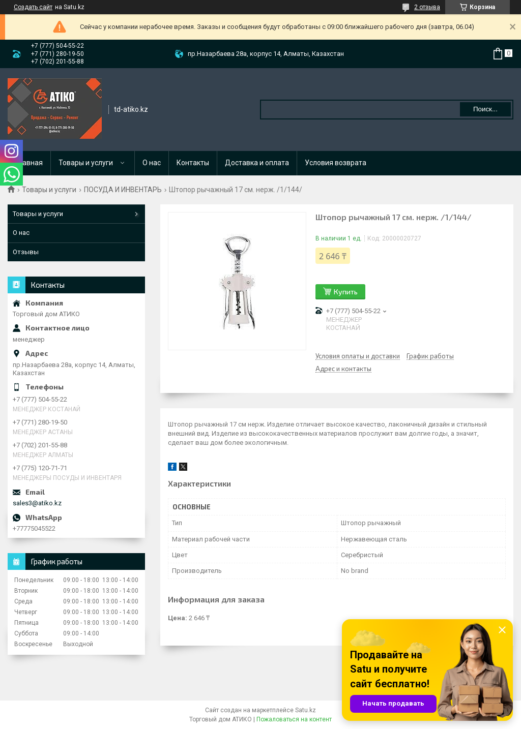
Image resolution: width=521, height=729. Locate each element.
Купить (346, 291)
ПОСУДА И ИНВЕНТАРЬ (123, 190)
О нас (151, 163)
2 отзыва (427, 7)
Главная (29, 163)
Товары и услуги (86, 163)
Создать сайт (33, 7)
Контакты (193, 163)
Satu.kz (305, 710)
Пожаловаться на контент (294, 719)
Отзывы (26, 252)
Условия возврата (335, 163)
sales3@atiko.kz (37, 503)
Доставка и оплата (257, 163)
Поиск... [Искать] (485, 109)
